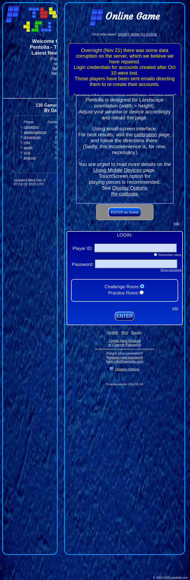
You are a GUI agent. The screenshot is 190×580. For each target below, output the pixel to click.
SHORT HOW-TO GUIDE (137, 34)
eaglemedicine (35, 132)
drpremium (32, 137)
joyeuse (30, 158)
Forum (136, 333)
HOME (113, 333)
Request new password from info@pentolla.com (124, 359)
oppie (28, 147)
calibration (145, 134)
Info (176, 223)
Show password (170, 270)
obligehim (31, 127)
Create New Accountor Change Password (124, 343)
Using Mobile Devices (118, 170)
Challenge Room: (122, 286)
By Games (54, 110)
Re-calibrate (124, 194)
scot (27, 153)
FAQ (124, 333)
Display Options (129, 188)
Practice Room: (124, 293)
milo (27, 142)
